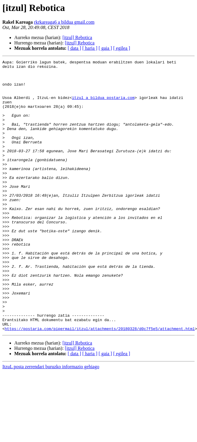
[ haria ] (89, 48)
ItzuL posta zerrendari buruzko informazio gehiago (50, 420)
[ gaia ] (105, 48)
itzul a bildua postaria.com (103, 105)
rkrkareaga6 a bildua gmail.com (64, 22)
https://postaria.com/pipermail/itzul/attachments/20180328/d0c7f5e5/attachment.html (100, 382)
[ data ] (74, 48)
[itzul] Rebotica (77, 37)
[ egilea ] (121, 48)
